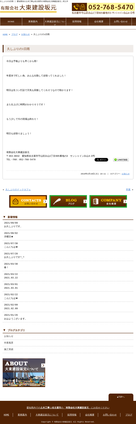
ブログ (14, 34)
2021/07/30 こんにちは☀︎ (11, 244)
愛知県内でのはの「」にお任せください (68, 406)
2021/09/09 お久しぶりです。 (13, 224)
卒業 (128, 189)
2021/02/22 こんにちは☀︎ (11, 295)
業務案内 (33, 21)
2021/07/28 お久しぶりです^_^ (14, 255)
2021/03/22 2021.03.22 (11, 275)
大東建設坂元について (55, 23)
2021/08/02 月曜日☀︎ (11, 234)
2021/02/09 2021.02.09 (11, 306)
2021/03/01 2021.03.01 (11, 285)
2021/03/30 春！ (11, 265)
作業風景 (8, 342)
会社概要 (98, 21)
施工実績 (8, 348)
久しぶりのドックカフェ (18, 189)
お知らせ (25, 34)
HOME (11, 21)
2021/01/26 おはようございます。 (15, 316)
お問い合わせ (121, 21)
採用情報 (76, 21)
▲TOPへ (121, 396)
